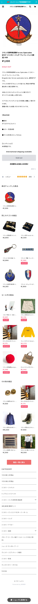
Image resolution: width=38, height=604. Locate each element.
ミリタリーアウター (8, 525)
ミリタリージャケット (8, 487)
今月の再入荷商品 (7, 481)
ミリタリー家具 (6, 559)
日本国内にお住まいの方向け (19, 164)
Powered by (19, 584)
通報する (33, 169)
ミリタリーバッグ (7, 518)
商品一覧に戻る (19, 462)
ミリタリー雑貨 (6, 531)
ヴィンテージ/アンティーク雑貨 (11, 552)
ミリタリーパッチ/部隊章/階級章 (12, 500)
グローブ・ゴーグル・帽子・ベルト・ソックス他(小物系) (17, 538)
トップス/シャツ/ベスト (9, 494)
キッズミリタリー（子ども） (10, 565)
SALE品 (4, 571)
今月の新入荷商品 (7, 475)
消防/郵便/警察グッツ (9, 506)
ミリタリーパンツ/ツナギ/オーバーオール (15, 512)
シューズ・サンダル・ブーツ (10, 546)
